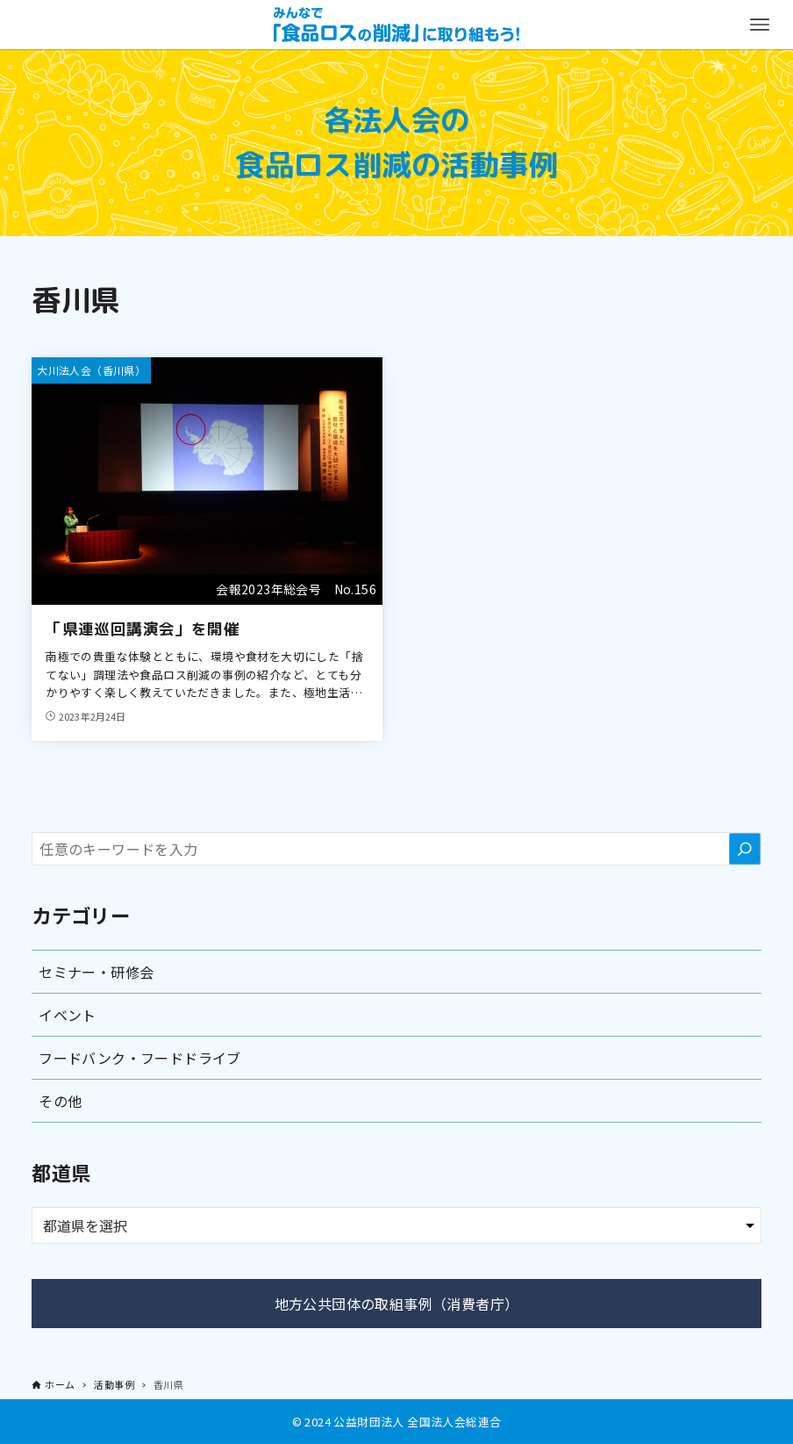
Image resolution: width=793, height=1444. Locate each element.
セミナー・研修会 (96, 971)
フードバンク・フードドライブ (140, 1057)
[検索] (745, 849)
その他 (60, 1100)
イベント (67, 1014)
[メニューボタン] (759, 24)
